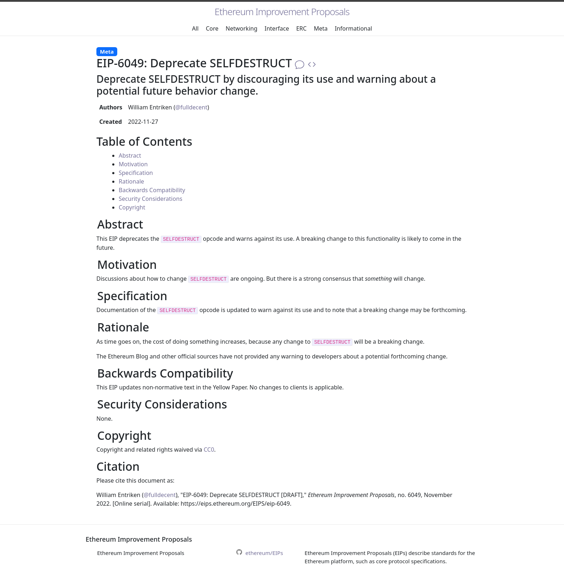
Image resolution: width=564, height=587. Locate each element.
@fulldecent (191, 107)
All (195, 28)
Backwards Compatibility (152, 190)
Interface (277, 28)
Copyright (132, 207)
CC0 (209, 449)
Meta (320, 28)
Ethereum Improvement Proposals (282, 11)
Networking (241, 28)
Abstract (130, 155)
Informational (353, 28)
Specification (136, 173)
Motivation (133, 164)
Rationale (131, 181)
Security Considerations (150, 199)
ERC (301, 28)
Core (212, 28)
